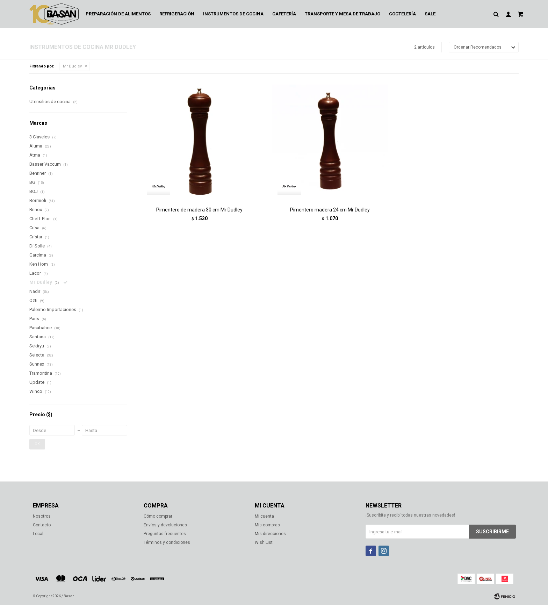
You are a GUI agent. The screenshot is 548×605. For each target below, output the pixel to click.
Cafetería (284, 13)
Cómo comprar (158, 516)
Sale (430, 13)
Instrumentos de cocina (233, 13)
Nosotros (42, 516)
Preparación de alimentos (118, 13)
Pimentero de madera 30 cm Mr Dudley (199, 210)
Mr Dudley (72, 66)
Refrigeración (176, 13)
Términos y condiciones (167, 542)
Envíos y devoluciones (165, 525)
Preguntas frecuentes (165, 533)
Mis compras (267, 525)
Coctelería (402, 13)
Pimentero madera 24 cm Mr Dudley (330, 210)
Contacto (42, 525)
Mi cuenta (264, 516)
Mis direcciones (270, 533)
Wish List (264, 542)
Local (38, 533)
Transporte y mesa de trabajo (342, 13)
